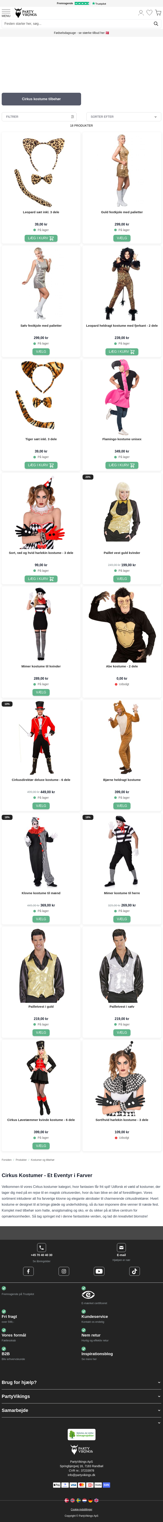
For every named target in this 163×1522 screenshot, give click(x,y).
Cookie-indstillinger (81, 1509)
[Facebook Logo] (28, 1271)
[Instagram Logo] (64, 1271)
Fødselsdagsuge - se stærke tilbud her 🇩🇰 (81, 33)
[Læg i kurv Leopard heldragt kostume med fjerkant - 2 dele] (121, 351)
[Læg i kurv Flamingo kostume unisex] (121, 465)
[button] (81, 1382)
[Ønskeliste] (149, 12)
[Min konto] (141, 13)
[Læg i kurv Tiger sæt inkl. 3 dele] (41, 465)
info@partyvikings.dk (81, 1475)
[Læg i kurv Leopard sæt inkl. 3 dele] (41, 238)
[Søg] (156, 23)
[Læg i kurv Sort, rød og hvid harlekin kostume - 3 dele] (41, 579)
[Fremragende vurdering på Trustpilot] (81, 3)
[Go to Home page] (25, 12)
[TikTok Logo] (134, 1271)
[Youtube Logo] (99, 1271)
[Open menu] (6, 12)
